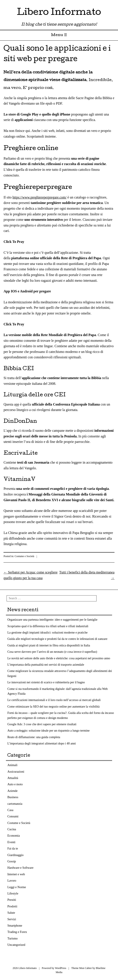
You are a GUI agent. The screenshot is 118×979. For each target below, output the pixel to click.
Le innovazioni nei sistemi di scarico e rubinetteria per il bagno (46, 682)
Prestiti (11, 899)
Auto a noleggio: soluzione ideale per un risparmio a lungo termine (48, 730)
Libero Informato (59, 13)
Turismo (12, 938)
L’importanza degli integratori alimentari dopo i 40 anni (41, 743)
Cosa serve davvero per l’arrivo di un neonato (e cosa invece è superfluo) (52, 651)
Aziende (12, 791)
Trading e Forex (17, 932)
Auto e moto (15, 784)
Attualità (12, 778)
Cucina (11, 829)
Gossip (11, 861)
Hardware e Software (20, 867)
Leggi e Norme (16, 887)
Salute (11, 912)
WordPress (60, 968)
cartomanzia (14, 803)
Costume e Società (24, 556)
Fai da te (12, 848)
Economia (13, 835)
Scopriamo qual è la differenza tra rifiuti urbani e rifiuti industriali (47, 626)
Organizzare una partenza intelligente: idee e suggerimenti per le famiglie (52, 619)
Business (12, 797)
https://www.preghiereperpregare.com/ (39, 197)
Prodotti (12, 906)
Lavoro (11, 880)
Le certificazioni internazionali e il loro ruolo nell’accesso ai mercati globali (54, 700)
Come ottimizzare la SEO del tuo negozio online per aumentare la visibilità (53, 706)
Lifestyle (12, 893)
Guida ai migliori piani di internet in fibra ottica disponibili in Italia (48, 645)
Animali (12, 765)
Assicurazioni (15, 771)
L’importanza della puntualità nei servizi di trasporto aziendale (45, 664)
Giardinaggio (15, 855)
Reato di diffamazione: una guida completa (33, 737)
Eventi (11, 842)
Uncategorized (16, 944)
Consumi (13, 816)
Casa (10, 810)
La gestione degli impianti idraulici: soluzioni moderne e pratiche (47, 632)
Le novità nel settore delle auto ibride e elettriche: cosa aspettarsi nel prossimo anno (58, 658)
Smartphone (14, 925)
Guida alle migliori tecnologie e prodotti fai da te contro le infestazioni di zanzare (57, 639)
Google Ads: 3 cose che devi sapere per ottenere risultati (41, 724)
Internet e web (16, 874)
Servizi (11, 919)
